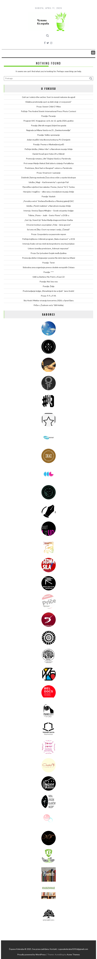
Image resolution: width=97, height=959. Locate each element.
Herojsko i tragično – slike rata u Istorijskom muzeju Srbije (48, 191)
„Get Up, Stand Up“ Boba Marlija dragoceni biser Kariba (48, 220)
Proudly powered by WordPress (31, 954)
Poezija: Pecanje (48, 116)
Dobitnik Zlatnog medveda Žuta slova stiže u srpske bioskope (48, 177)
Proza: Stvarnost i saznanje (48, 173)
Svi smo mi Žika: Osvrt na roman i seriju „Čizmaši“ (48, 229)
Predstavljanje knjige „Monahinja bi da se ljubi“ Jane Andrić (48, 291)
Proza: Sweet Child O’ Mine (48, 106)
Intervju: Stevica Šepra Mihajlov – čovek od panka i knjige (48, 210)
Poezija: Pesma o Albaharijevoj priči (48, 144)
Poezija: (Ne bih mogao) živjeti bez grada (48, 125)
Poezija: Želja (48, 286)
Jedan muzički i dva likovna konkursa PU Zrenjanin (48, 139)
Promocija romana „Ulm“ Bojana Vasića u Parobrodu (48, 158)
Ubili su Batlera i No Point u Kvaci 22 (49, 277)
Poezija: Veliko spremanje (48, 135)
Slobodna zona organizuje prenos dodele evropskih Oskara (48, 267)
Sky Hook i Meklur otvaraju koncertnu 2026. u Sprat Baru (49, 300)
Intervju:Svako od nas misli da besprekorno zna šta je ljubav (48, 243)
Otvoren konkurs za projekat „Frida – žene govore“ (48, 225)
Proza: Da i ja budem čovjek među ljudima (48, 253)
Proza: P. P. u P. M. (48, 295)
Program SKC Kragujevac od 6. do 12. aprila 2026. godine (48, 121)
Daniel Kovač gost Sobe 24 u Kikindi (48, 154)
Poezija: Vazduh (48, 196)
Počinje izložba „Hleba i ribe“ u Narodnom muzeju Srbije (49, 149)
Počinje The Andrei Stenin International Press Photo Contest (48, 111)
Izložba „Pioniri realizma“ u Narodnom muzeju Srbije (48, 206)
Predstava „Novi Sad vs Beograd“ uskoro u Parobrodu (48, 168)
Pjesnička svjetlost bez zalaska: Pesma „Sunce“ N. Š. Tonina (48, 187)
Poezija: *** (48, 272)
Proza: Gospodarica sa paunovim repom (48, 234)
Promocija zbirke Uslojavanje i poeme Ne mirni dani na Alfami (48, 258)
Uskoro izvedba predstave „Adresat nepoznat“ (48, 248)
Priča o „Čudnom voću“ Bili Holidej (48, 305)
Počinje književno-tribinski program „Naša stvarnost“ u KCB (48, 239)
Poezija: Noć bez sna (49, 281)
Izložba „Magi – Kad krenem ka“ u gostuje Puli (49, 182)
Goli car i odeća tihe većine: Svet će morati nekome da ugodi (48, 97)
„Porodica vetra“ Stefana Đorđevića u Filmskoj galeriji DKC (48, 201)
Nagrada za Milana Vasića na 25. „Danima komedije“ (48, 130)
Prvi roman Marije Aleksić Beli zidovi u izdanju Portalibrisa (49, 163)
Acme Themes (73, 954)
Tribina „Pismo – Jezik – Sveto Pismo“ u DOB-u (48, 215)
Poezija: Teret (48, 262)
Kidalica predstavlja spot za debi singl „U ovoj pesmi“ (48, 102)
